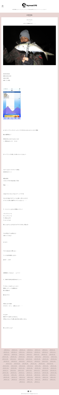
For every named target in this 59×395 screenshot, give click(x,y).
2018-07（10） (30, 379)
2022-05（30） (50, 363)
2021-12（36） (38, 365)
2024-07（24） (5, 356)
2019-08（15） (37, 374)
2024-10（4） (37, 354)
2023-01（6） (37, 361)
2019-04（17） (14, 377)
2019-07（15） (45, 374)
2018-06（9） (38, 379)
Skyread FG (26, 393)
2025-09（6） (6, 352)
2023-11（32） (13, 358)
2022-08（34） (25, 363)
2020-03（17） (37, 372)
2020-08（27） (53, 370)
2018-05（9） (45, 379)
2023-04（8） (14, 361)
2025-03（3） (53, 352)
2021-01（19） (13, 370)
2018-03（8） (22, 381)
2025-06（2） (30, 352)
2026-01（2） (30, 349)
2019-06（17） (53, 374)
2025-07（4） (22, 352)
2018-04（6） (53, 379)
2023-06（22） (54, 358)
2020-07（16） (6, 372)
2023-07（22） (46, 358)
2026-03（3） (15, 349)
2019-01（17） (38, 377)
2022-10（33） (9, 363)
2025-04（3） (45, 352)
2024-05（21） (22, 356)
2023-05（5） (6, 361)
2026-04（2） (7, 349)
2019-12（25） (6, 374)
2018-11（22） (53, 377)
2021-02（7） (5, 370)
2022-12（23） (45, 361)
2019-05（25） (7, 377)
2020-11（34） (29, 370)
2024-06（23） (14, 356)
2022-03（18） (14, 365)
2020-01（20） (54, 372)
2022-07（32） (34, 363)
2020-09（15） (45, 370)
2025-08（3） (14, 352)
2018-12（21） (45, 377)
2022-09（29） (17, 363)
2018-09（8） (14, 379)
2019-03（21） (22, 377)
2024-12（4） (22, 354)
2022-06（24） (42, 363)
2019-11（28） (14, 374)
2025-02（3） (7, 354)
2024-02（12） (46, 356)
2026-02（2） (22, 349)
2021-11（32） (46, 365)
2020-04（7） (29, 372)
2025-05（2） (37, 352)
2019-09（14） (29, 374)
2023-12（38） (5, 358)
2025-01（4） (14, 354)
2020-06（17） (14, 372)
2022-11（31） (53, 361)
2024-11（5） (29, 354)
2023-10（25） (21, 358)
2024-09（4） (44, 354)
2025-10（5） (52, 349)
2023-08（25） (37, 358)
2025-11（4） (45, 349)
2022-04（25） (6, 365)
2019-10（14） (22, 374)
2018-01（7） (37, 381)
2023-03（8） (22, 361)
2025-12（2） (37, 349)
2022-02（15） (22, 365)
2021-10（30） (54, 365)
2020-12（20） (21, 370)
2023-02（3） (30, 361)
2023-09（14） (29, 358)
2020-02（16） (46, 372)
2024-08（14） (52, 354)
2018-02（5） (30, 381)
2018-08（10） (22, 379)
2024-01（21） (54, 356)
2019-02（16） (30, 377)
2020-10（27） (37, 370)
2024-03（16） (38, 356)
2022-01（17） (30, 365)
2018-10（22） (7, 379)
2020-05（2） (22, 372)
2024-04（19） (30, 356)
